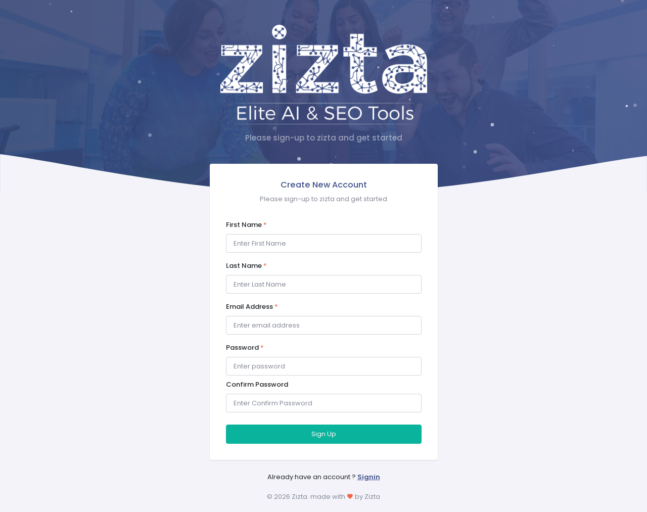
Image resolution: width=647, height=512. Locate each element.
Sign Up (323, 434)
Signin (368, 477)
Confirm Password (257, 384)
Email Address (252, 306)
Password (245, 347)
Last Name (246, 265)
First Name (246, 224)
